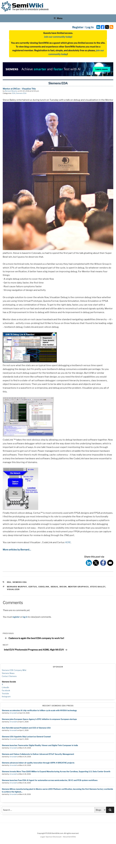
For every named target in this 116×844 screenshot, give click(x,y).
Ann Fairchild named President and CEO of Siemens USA (26, 728)
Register (77, 27)
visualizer (13, 589)
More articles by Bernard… (17, 549)
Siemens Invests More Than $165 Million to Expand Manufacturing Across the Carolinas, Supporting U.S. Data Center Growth (56, 771)
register (16, 617)
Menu (58, 18)
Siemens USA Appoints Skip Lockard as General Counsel (26, 736)
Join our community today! (58, 37)
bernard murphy (17, 587)
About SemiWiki (69, 837)
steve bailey (97, 587)
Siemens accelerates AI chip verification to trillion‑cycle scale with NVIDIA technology (39, 710)
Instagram (6, 696)
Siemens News (8, 673)
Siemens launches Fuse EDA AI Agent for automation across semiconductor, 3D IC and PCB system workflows (49, 780)
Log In (89, 27)
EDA (13, 93)
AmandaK (13, 713)
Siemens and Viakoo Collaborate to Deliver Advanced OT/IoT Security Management (38, 754)
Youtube (5, 693)
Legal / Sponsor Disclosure (51, 837)
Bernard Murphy (11, 91)
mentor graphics (78, 587)
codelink (43, 587)
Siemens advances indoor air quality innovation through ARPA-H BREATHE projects (38, 763)
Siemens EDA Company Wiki (14, 670)
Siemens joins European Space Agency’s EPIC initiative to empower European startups (39, 719)
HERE (68, 542)
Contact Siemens (9, 676)
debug (54, 587)
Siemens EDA (21, 93)
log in (25, 617)
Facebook (6, 690)
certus (32, 587)
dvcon (63, 587)
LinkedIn (5, 687)
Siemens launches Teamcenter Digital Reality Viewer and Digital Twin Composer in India (40, 745)
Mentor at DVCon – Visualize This (19, 88)
